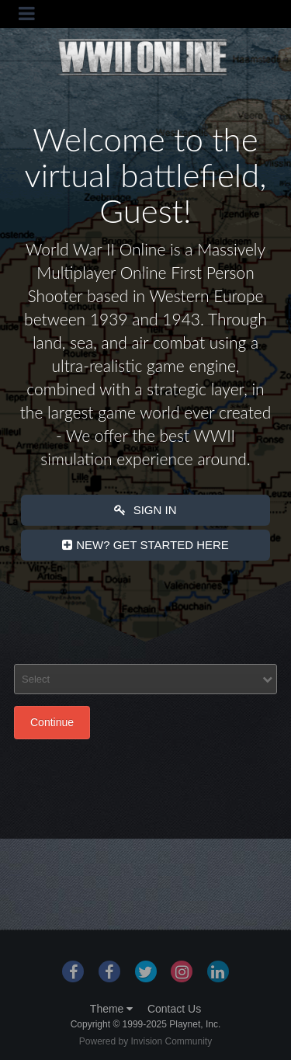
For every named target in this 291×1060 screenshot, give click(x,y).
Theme (111, 1009)
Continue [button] (52, 722)
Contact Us (174, 1009)
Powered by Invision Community (145, 1041)
